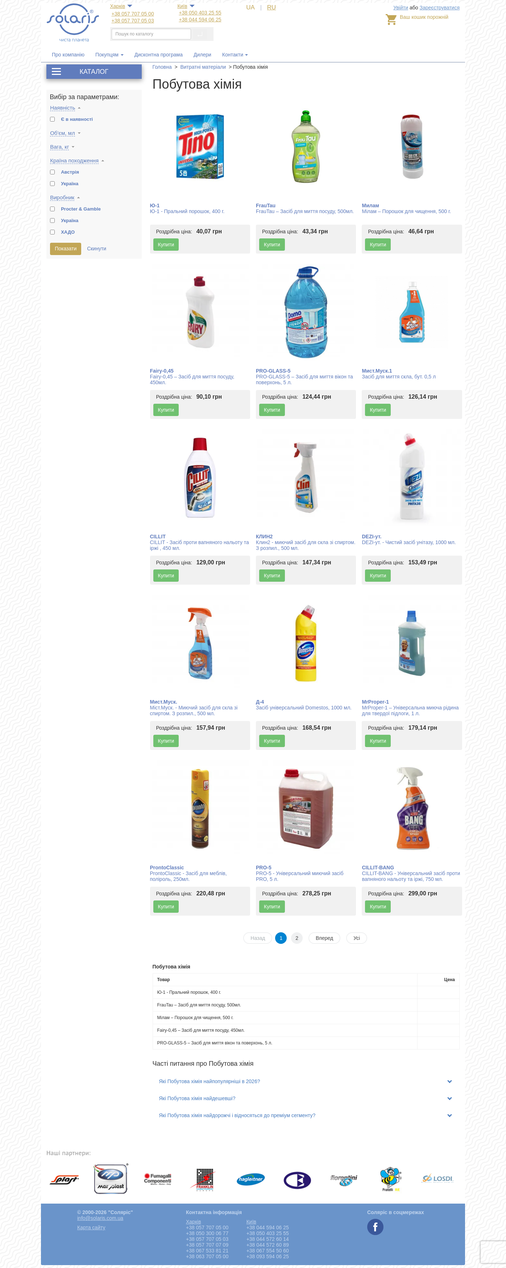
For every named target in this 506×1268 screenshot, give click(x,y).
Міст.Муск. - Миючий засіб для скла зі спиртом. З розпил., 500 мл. (194, 710)
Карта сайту (91, 1227)
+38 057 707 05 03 (133, 21)
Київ (182, 6)
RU (271, 7)
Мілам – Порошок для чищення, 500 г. (406, 211)
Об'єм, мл (62, 133)
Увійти (400, 7)
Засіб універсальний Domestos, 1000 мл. (304, 708)
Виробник (62, 197)
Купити (166, 244)
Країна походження (74, 160)
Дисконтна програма (158, 55)
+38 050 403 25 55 (200, 13)
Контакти (232, 55)
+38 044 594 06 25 (200, 19)
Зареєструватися (439, 7)
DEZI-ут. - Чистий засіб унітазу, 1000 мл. (409, 542)
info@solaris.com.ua (100, 1218)
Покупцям (109, 55)
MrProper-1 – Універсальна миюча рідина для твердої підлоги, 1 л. (410, 710)
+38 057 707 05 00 (133, 14)
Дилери (202, 55)
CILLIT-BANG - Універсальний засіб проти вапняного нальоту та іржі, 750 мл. (411, 876)
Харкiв (117, 6)
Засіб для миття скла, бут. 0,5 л (399, 376)
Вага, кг (59, 147)
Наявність (62, 108)
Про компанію (68, 55)
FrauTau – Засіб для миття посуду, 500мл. (305, 211)
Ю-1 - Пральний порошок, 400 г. (187, 211)
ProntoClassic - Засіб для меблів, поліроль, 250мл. (188, 876)
